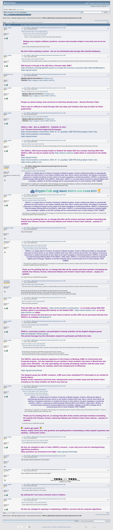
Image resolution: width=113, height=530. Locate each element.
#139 (108, 485)
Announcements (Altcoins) (34, 18)
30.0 (21, 12)
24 (38, 22)
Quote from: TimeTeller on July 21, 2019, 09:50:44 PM (33, 343)
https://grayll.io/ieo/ (29, 70)
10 (17, 22)
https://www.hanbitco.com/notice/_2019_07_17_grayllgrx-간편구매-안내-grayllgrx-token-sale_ (59, 132)
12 (20, 22)
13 (21, 22)
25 (39, 22)
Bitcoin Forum (6, 18)
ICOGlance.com (8, 74)
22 (35, 22)
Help (11, 14)
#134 (108, 340)
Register (24, 14)
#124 (108, 88)
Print (108, 22)
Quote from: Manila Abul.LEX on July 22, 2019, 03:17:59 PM (35, 440)
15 (24, 22)
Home (7, 14)
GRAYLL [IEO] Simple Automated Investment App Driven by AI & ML (62, 18)
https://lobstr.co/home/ (64, 153)
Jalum (30, 168)
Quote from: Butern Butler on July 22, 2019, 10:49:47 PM (34, 502)
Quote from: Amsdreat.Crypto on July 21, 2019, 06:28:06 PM (35, 324)
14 (23, 22)
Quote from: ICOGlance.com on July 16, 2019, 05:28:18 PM (35, 91)
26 (41, 22)
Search (15, 14)
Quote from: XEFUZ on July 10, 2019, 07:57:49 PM (33, 59)
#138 (108, 470)
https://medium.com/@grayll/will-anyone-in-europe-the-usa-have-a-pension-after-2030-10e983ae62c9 (62, 68)
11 (18, 22)
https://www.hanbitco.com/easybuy (35, 134)
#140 (108, 499)
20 (32, 22)
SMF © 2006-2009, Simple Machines (62, 527)
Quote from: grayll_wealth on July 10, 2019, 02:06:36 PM (35, 33)
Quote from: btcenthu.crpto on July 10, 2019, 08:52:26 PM (34, 31)
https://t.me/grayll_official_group (34, 334)
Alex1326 (6, 456)
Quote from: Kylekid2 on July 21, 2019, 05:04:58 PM (33, 301)
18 (29, 22)
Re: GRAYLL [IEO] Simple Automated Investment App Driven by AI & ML (45, 27)
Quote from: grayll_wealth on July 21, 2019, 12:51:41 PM (34, 245)
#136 (108, 437)
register (22, 9)
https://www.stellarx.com (31, 162)
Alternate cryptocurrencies (19, 18)
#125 (108, 113)
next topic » (106, 20)
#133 (108, 322)
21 (33, 22)
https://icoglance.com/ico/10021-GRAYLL (41, 80)
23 (36, 22)
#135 (108, 386)
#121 (108, 28)
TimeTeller (7, 281)
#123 (108, 75)
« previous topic (98, 20)
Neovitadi (6, 166)
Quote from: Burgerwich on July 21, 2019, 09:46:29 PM (34, 389)
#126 (108, 141)
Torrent (24, 12)
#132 (108, 298)
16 (26, 22)
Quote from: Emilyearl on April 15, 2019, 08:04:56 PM (33, 171)
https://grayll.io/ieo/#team (31, 370)
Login (19, 14)
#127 (108, 167)
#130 (108, 242)
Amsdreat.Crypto (9, 228)
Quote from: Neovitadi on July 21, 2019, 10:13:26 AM (33, 198)
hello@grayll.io (45, 317)
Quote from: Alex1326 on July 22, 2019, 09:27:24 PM (33, 488)
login (17, 9)
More (28, 14)
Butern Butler (7, 469)
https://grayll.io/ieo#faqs (67, 452)
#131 (108, 281)
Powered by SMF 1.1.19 (47, 527)
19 (30, 22)
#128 (108, 195)
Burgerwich (7, 241)
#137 (108, 456)
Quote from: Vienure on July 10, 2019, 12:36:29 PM (35, 34)
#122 (108, 56)
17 (27, 22)
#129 (108, 228)
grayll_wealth (7, 27)
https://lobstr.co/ (28, 312)
